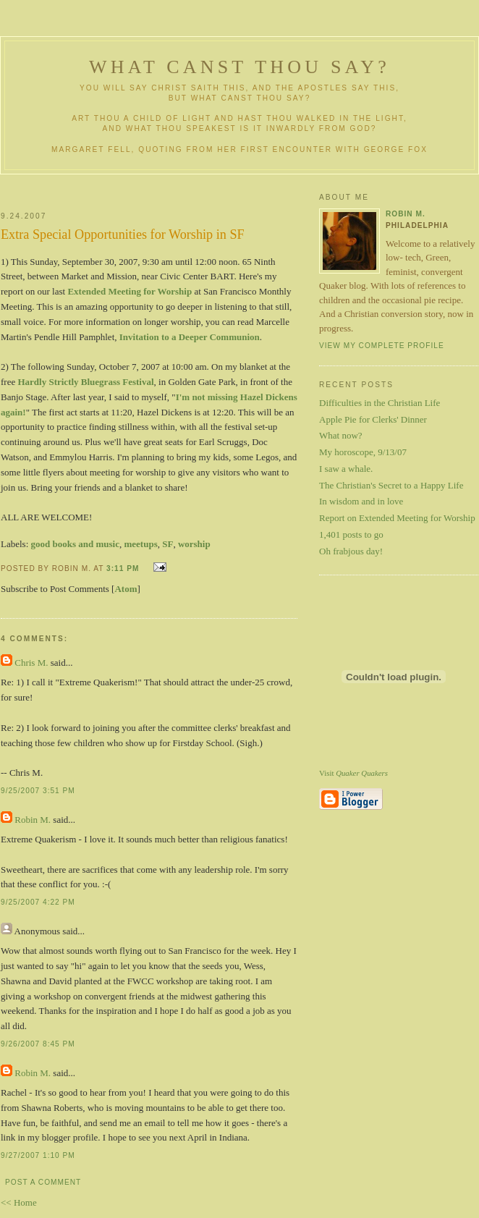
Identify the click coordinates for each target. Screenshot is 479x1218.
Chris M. (31, 662)
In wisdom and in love (361, 501)
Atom (125, 588)
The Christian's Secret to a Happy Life (391, 485)
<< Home (19, 1202)
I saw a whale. (346, 468)
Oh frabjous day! (351, 551)
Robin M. (32, 819)
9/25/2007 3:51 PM (38, 791)
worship (194, 543)
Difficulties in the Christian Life (379, 402)
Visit (353, 773)
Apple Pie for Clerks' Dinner (373, 419)
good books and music (75, 543)
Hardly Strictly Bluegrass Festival (85, 381)
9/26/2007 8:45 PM (38, 1044)
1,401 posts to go (351, 534)
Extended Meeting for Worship (129, 291)
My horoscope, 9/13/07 (363, 452)
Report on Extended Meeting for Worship (397, 517)
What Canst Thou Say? (239, 66)
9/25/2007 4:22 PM (38, 902)
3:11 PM (122, 568)
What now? (341, 435)
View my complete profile (381, 346)
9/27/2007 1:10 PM (38, 1155)
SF (167, 543)
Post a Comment (43, 1182)
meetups (140, 543)
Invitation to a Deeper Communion (189, 336)
